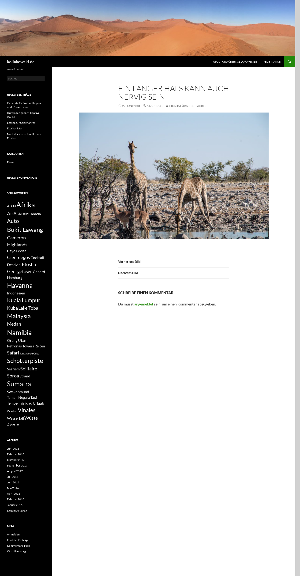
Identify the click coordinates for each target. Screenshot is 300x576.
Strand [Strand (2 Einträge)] (24, 376)
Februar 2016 (15, 499)
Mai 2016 (13, 488)
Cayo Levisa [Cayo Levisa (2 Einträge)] (16, 250)
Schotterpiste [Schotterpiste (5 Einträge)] (25, 360)
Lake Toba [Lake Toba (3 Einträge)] (28, 308)
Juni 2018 (13, 448)
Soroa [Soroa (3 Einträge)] (13, 375)
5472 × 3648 (154, 106)
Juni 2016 (13, 482)
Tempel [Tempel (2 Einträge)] (13, 403)
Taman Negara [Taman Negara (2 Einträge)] (18, 397)
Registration (272, 61)
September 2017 (17, 465)
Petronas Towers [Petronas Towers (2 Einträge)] (20, 346)
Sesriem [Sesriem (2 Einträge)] (13, 369)
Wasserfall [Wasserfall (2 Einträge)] (15, 418)
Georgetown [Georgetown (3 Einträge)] (19, 271)
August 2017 (15, 471)
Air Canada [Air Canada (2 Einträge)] (32, 213)
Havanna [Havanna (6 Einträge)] (20, 285)
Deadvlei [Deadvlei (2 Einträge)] (14, 264)
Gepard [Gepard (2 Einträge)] (39, 271)
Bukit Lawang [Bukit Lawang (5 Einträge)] (25, 229)
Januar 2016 (14, 505)
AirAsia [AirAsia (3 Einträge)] (14, 213)
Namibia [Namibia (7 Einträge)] (19, 332)
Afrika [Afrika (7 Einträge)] (25, 204)
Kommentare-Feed (18, 545)
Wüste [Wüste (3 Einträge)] (31, 418)
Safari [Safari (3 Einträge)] (13, 352)
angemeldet (143, 304)
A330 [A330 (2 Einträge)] (11, 205)
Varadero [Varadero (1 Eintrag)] (12, 411)
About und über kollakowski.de (235, 61)
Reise (10, 162)
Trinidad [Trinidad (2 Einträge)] (25, 403)
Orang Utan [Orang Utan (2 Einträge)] (16, 340)
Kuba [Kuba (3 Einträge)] (12, 308)
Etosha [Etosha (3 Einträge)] (29, 264)
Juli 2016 (12, 476)
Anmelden (13, 534)
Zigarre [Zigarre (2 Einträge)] (13, 424)
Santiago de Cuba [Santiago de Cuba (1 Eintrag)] (29, 353)
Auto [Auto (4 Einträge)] (13, 221)
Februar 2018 (15, 454)
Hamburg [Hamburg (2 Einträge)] (14, 277)
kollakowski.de (21, 61)
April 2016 (13, 493)
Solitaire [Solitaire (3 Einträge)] (28, 368)
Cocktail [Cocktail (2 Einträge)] (37, 257)
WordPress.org (16, 551)
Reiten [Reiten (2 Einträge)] (39, 346)
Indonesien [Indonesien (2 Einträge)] (16, 293)
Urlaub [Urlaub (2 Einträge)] (38, 403)
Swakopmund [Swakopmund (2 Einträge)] (18, 391)
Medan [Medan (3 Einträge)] (14, 324)
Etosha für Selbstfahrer (187, 106)
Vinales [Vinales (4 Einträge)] (26, 410)
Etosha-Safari (15, 128)
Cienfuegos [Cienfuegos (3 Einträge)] (18, 257)
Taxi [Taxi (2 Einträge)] (33, 397)
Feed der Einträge (18, 540)
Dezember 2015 (17, 510)
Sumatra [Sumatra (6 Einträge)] (19, 384)
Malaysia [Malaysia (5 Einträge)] (19, 315)
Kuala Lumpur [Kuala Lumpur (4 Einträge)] (23, 300)
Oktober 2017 (16, 460)
